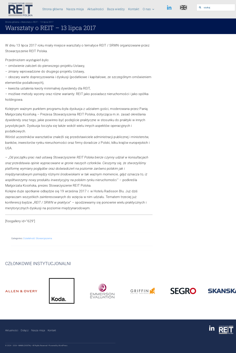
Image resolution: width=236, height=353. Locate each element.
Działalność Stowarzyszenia (37, 238)
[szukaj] (216, 7)
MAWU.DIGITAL (24, 345)
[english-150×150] (183, 7)
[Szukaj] (200, 7)
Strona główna (12, 22)
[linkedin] (169, 7)
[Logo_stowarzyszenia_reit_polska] (20, 3)
